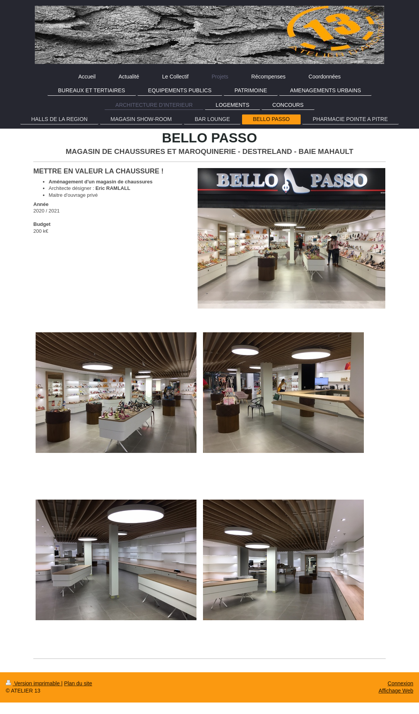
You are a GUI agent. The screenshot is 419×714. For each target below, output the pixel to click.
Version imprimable (33, 683)
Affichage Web (395, 691)
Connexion (400, 683)
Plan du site (78, 683)
